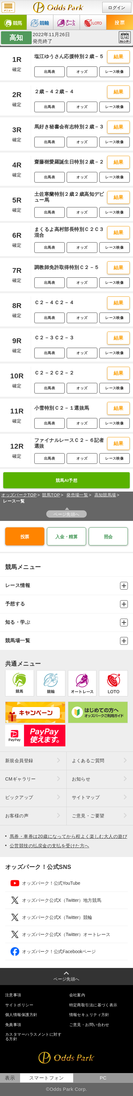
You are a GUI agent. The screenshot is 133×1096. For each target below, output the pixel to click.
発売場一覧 (77, 495)
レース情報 (66, 586)
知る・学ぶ (66, 622)
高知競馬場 (105, 495)
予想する (66, 604)
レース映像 (114, 72)
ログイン (117, 7)
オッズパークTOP (19, 495)
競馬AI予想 (66, 480)
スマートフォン (46, 1078)
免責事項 (13, 1024)
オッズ (81, 72)
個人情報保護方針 (21, 1014)
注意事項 (13, 995)
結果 (119, 56)
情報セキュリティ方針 (89, 1014)
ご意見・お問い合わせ (89, 1024)
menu (8, 7)
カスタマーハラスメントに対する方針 (33, 1036)
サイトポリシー (19, 1005)
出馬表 (49, 72)
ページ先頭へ (66, 514)
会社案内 (77, 995)
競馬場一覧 (66, 641)
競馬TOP (51, 495)
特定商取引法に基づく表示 (93, 1005)
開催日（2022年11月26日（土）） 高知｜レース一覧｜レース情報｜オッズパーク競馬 (58, 7)
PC (103, 1078)
